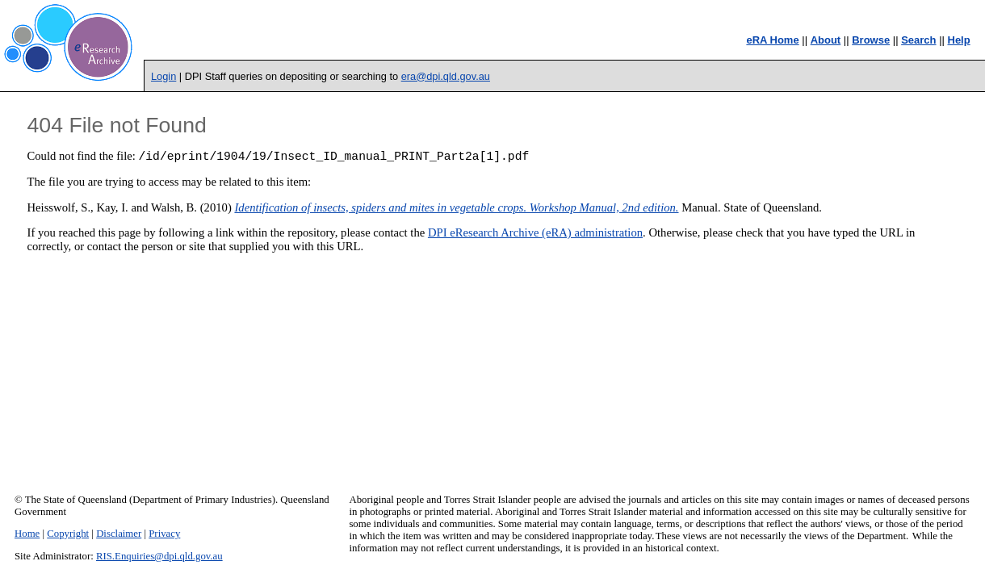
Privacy (164, 533)
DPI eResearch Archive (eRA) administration (535, 234)
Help (959, 40)
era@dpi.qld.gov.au (445, 76)
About (826, 40)
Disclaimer (118, 533)
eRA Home (772, 40)
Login (163, 76)
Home (27, 533)
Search (918, 40)
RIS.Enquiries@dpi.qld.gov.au (159, 556)
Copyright (68, 533)
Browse (871, 40)
